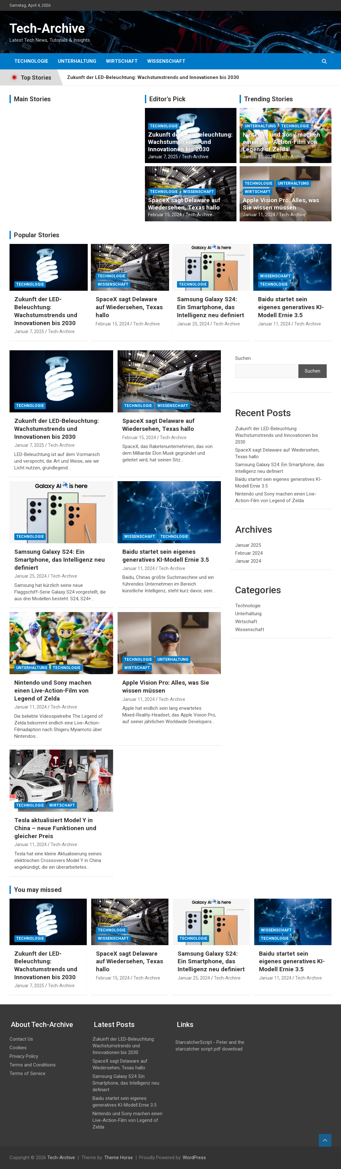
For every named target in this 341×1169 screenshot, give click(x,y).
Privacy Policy (24, 1056)
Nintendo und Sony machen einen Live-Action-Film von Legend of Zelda (281, 142)
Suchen (243, 358)
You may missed (38, 890)
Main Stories (32, 99)
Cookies (18, 1048)
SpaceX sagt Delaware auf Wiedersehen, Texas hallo (184, 203)
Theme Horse (118, 1157)
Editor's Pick (167, 99)
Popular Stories (36, 235)
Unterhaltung (77, 61)
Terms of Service (27, 1073)
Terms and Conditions (33, 1065)
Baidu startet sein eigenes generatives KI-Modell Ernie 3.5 (291, 307)
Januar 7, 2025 (163, 156)
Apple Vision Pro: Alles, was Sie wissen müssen (281, 203)
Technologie (31, 61)
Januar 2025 (248, 545)
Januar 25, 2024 (193, 323)
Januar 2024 (248, 561)
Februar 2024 (249, 553)
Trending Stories (268, 99)
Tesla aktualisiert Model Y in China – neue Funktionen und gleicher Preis (55, 827)
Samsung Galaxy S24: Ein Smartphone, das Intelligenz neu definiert (210, 307)
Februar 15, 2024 (165, 214)
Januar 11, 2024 (259, 156)
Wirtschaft (122, 61)
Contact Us (21, 1039)
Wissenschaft (166, 61)
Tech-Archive (47, 28)
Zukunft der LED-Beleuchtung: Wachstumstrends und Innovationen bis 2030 (153, 77)
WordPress (194, 1157)
